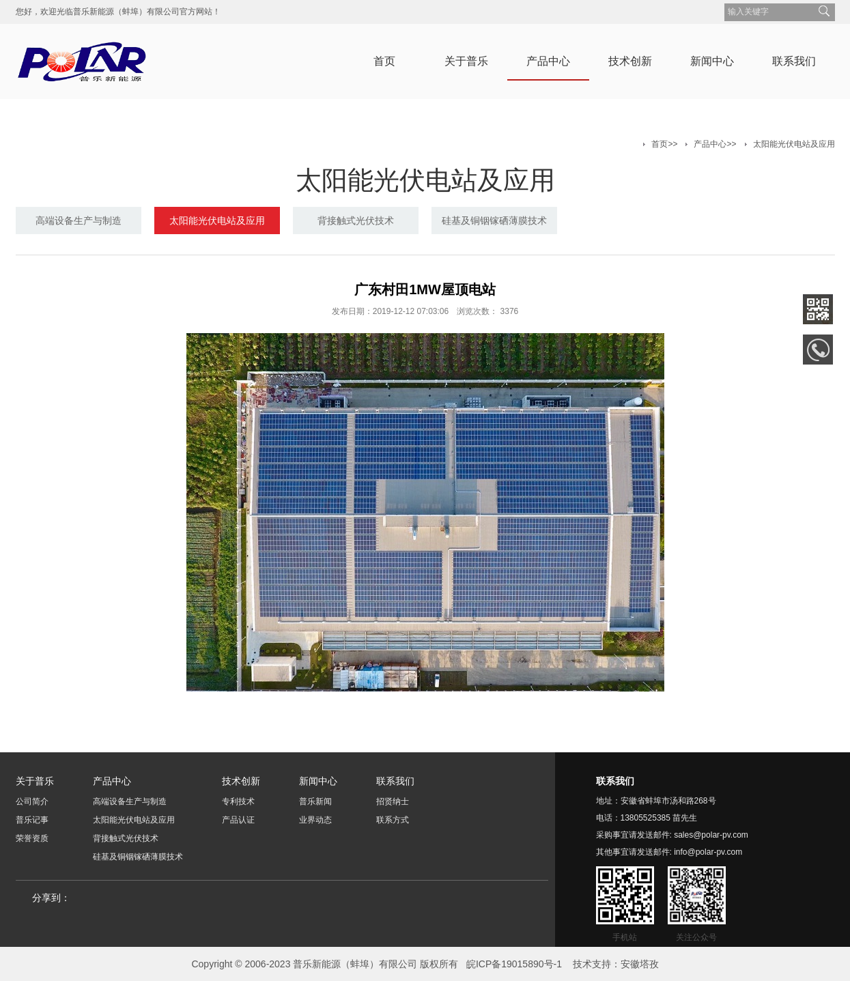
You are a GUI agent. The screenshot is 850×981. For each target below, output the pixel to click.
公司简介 (32, 801)
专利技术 (238, 801)
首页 (384, 61)
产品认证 (238, 820)
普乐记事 (32, 820)
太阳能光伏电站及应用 (794, 144)
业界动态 (315, 820)
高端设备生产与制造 (79, 220)
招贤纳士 (392, 801)
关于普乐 (466, 61)
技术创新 (630, 61)
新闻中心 (712, 61)
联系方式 (392, 820)
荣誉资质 (32, 838)
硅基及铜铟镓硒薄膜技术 (494, 220)
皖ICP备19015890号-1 (514, 963)
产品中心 (548, 61)
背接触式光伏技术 (355, 220)
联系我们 (794, 61)
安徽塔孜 (640, 963)
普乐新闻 (315, 801)
